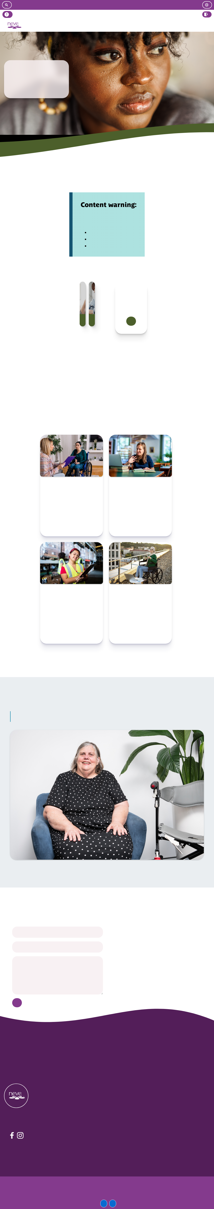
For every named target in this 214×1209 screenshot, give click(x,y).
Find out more (131, 321)
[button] (207, 14)
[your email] (57, 947)
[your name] (57, 932)
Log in (207, 25)
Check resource (71, 528)
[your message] (57, 975)
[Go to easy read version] (109, 5)
